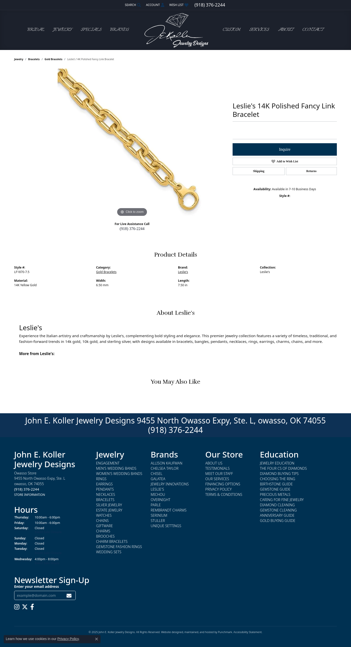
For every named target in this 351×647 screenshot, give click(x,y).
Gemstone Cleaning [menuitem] (278, 510)
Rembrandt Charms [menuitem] (168, 510)
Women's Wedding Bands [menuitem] (119, 473)
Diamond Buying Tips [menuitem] (279, 473)
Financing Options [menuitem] (222, 484)
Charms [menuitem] (103, 531)
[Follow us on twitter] (25, 607)
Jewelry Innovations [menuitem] (170, 484)
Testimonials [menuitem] (217, 468)
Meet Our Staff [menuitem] (219, 473)
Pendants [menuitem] (105, 489)
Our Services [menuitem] (217, 479)
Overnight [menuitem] (160, 500)
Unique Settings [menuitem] (166, 526)
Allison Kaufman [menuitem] (166, 463)
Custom (231, 30)
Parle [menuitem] (156, 505)
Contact (312, 30)
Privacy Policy (68, 639)
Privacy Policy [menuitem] (218, 489)
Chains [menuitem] (102, 520)
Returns (311, 171)
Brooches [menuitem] (105, 536)
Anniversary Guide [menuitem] (277, 515)
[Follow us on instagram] (16, 607)
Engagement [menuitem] (107, 463)
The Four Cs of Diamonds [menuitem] (283, 468)
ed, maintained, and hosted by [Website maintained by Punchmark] (199, 632)
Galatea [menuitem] (158, 479)
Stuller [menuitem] (158, 520)
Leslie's (183, 272)
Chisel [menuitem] (156, 473)
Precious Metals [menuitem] (275, 494)
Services (259, 30)
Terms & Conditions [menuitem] (223, 494)
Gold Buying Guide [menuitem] (277, 520)
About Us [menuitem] (213, 463)
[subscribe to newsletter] (69, 595)
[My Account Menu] (155, 5)
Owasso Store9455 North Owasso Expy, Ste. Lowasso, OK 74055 (39, 484)
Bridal (35, 30)
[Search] (133, 5)
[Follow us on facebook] (32, 607)
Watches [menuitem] (104, 515)
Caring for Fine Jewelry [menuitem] (282, 500)
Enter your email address (36, 586)
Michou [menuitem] (158, 494)
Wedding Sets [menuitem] (108, 552)
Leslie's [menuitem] (157, 489)
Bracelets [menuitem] (105, 500)
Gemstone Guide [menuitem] (275, 489)
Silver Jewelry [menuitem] (109, 505)
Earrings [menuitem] (104, 484)
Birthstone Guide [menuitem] (276, 484)
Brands (119, 30)
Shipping (258, 171)
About (285, 30)
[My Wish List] (178, 5)
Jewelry (62, 30)
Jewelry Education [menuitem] (277, 463)
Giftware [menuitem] (104, 526)
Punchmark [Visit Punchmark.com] (225, 632)
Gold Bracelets (54, 59)
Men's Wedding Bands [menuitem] (116, 468)
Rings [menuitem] (101, 479)
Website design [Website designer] (170, 632)
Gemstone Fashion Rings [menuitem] (119, 547)
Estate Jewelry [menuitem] (109, 510)
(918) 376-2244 (132, 229)
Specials (91, 30)
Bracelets (34, 59)
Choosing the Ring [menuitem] (277, 479)
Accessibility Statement (247, 632)
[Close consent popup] (96, 639)
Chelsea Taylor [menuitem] (164, 468)
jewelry (18, 59)
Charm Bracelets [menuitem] (112, 541)
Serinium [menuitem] (159, 515)
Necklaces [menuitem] (105, 494)
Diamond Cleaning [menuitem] (277, 505)
